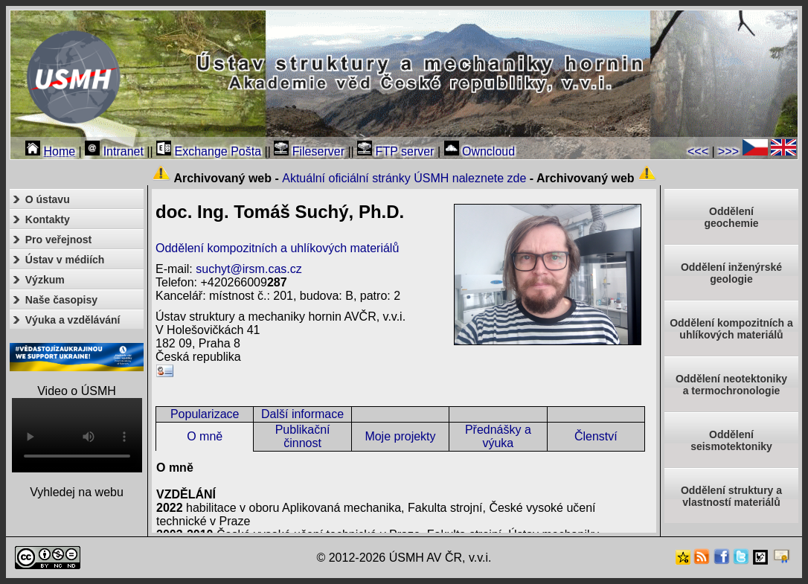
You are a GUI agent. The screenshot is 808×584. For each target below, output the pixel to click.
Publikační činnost (302, 436)
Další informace (302, 414)
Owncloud (480, 151)
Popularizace (205, 414)
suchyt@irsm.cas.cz (248, 269)
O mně (204, 436)
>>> (728, 151)
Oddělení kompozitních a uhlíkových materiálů (277, 248)
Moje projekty (400, 436)
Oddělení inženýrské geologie (731, 273)
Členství (596, 436)
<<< (697, 151)
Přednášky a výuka (498, 436)
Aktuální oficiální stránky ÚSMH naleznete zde (404, 178)
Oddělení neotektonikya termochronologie (731, 385)
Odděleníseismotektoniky (731, 440)
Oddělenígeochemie (731, 217)
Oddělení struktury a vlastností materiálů (731, 496)
